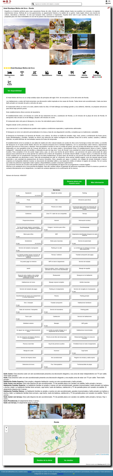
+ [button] (6, 427)
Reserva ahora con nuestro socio (74, 182)
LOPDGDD (60, 473)
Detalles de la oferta (44, 460)
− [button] (6, 430)
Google (30, 471)
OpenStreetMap (105, 454)
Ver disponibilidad (15, 91)
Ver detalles (68, 460)
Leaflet (97, 454)
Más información (97, 182)
